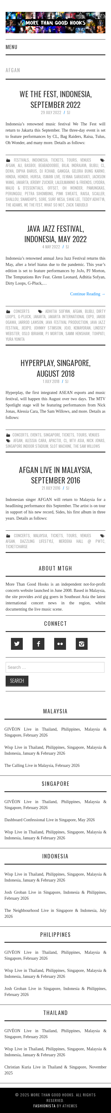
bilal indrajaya (74, 165)
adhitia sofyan (57, 311)
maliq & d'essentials (25, 188)
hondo (23, 176)
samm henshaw (77, 333)
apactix (55, 440)
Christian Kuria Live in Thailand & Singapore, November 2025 (55, 1070)
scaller (98, 193)
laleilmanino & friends (73, 182)
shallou (12, 199)
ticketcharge (17, 546)
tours (72, 160)
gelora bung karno (88, 171)
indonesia (40, 160)
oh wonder (72, 188)
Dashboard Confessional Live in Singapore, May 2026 (49, 820)
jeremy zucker (41, 182)
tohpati (98, 333)
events (35, 435)
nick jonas (95, 440)
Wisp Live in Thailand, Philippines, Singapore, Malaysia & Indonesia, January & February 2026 (55, 750)
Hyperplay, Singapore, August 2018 (55, 368)
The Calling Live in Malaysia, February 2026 (42, 765)
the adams (14, 205)
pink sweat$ (66, 193)
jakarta (22, 182)
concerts (22, 311)
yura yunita (15, 339)
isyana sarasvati (76, 176)
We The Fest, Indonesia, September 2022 (56, 99)
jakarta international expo (71, 316)
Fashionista (44, 1106)
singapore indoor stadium (27, 446)
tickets (57, 160)
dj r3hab (47, 171)
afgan (10, 165)
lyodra (99, 182)
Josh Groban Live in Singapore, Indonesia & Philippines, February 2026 (55, 895)
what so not (54, 205)
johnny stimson (47, 328)
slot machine (60, 446)
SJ (68, 112)
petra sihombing (39, 193)
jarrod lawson (30, 322)
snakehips (28, 199)
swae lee (73, 199)
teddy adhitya (93, 199)
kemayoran (82, 328)
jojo (67, 328)
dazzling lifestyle (36, 541)
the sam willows (86, 446)
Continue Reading (87, 294)
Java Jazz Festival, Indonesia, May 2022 (55, 234)
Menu (11, 47)
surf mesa (56, 199)
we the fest (33, 205)
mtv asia (77, 440)
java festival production (67, 322)
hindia (10, 176)
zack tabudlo (77, 205)
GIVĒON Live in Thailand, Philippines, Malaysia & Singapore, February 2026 (55, 732)
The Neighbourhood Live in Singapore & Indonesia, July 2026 (55, 913)
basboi (30, 165)
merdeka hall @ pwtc (82, 541)
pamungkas (95, 188)
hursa (35, 176)
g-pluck (24, 316)
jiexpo (26, 328)
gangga (63, 171)
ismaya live (51, 176)
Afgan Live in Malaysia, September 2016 (55, 475)
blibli (93, 165)
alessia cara (35, 440)
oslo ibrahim (32, 333)
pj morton (54, 333)
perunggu (14, 193)
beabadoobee (48, 165)
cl (102, 165)
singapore (52, 435)
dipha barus (26, 171)
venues (85, 160)
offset (53, 188)
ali (20, 165)
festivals (21, 160)
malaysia (40, 535)
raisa (85, 193)
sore (42, 199)
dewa (10, 171)
